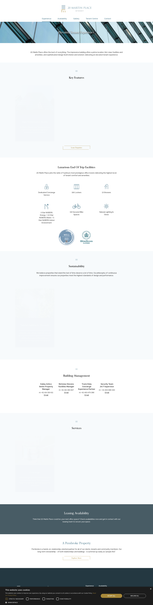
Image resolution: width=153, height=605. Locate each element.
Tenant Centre (92, 19)
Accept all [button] (111, 596)
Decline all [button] (134, 596)
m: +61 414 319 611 (46, 393)
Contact (107, 19)
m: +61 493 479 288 (86, 393)
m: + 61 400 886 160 (107, 390)
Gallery (76, 19)
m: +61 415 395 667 (66, 390)
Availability (62, 19)
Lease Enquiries (76, 147)
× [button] (150, 589)
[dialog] (76, 596)
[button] (51, 602)
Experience (46, 19)
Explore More (76, 558)
